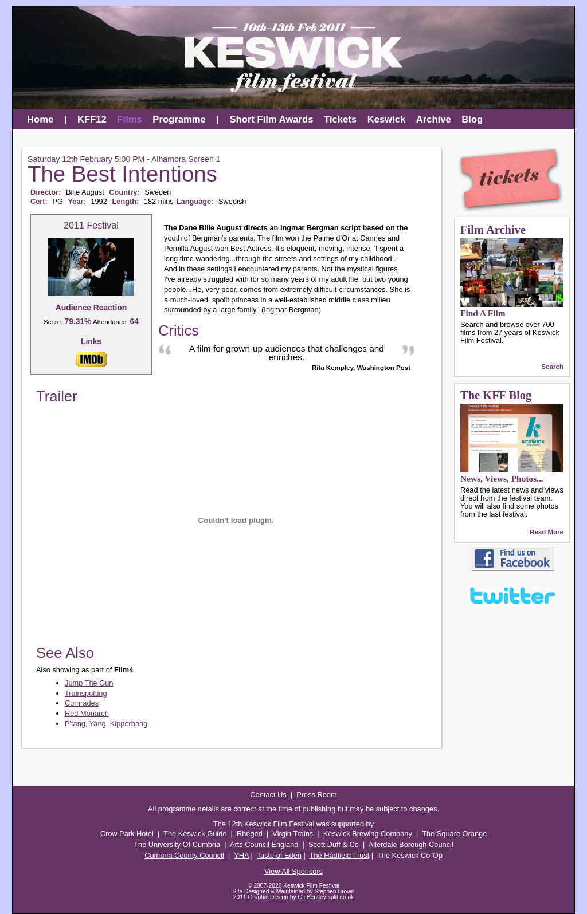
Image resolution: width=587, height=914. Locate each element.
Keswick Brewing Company (367, 833)
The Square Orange (454, 833)
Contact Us (268, 794)
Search (552, 366)
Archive (433, 119)
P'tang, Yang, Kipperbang (106, 723)
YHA (241, 855)
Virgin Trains (292, 833)
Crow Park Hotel (127, 833)
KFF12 (92, 119)
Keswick (386, 119)
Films (129, 119)
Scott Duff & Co (333, 844)
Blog (472, 119)
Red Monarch (87, 713)
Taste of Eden (279, 855)
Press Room (316, 794)
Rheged (250, 833)
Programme (178, 119)
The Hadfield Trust (340, 855)
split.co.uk (341, 897)
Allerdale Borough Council (411, 844)
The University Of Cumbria (177, 844)
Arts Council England (264, 844)
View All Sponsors (293, 871)
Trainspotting (86, 693)
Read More (546, 532)
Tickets (340, 119)
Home (40, 119)
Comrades (82, 703)
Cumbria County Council (184, 855)
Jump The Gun (89, 683)
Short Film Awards (272, 119)
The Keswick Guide (194, 833)
